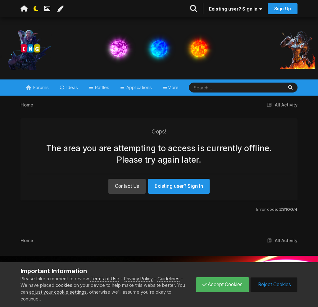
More (173, 87)
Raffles (101, 87)
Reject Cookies (274, 284)
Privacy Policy (138, 278)
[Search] (218, 88)
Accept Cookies (222, 284)
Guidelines (168, 278)
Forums (40, 87)
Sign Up (282, 8)
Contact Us (127, 186)
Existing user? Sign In (235, 8)
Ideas (71, 87)
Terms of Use (104, 278)
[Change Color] (60, 8)
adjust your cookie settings (58, 292)
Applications (138, 87)
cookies (64, 285)
